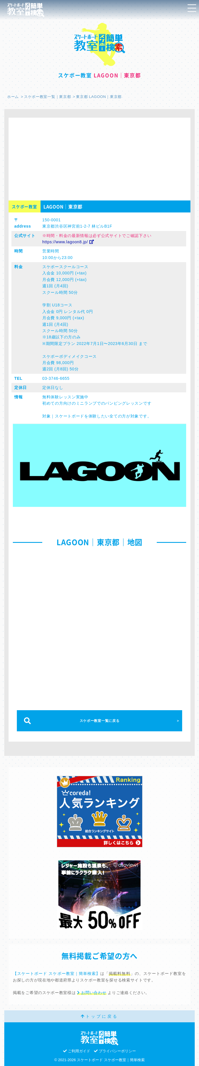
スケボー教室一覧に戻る (100, 721)
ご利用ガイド (76, 1051)
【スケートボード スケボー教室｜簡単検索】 (56, 973)
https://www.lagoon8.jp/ (68, 242)
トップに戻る (99, 1016)
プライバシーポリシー (115, 1051)
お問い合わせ (91, 992)
